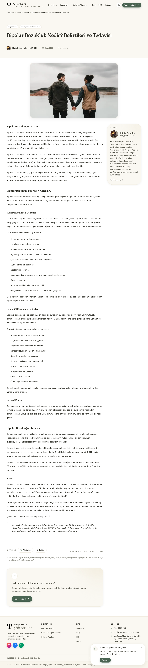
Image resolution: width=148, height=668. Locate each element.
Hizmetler (65, 5)
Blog (93, 5)
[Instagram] (9, 645)
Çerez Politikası (113, 654)
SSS (100, 5)
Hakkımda (52, 5)
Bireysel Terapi (47, 628)
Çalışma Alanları (81, 5)
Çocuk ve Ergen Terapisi (51, 633)
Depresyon (12, 27)
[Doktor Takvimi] (21, 645)
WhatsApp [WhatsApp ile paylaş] (25, 550)
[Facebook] (15, 645)
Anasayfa (10, 13)
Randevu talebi (131, 5)
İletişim (108, 5)
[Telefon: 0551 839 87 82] (118, 5)
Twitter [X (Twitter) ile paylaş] (40, 550)
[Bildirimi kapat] (142, 647)
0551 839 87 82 (120, 628)
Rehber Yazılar (23, 13)
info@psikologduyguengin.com (126, 632)
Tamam (105, 660)
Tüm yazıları (116, 180)
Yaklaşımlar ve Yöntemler (30, 27)
